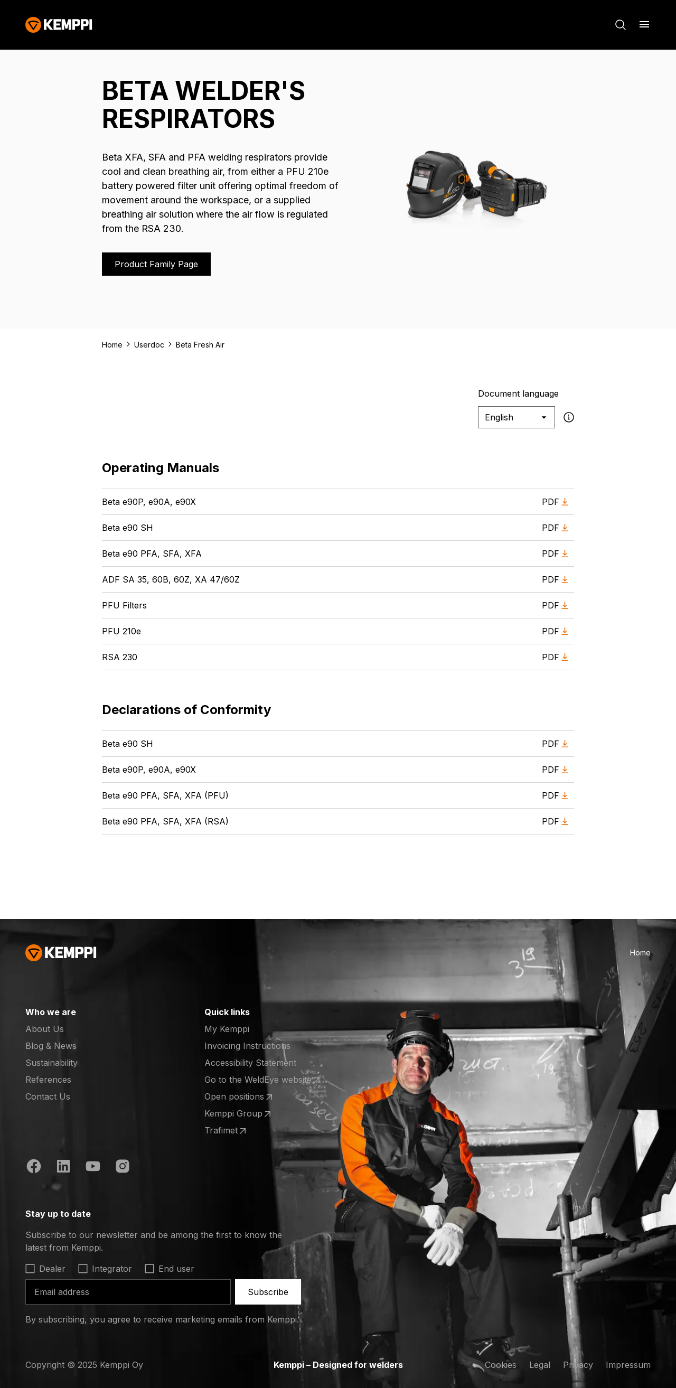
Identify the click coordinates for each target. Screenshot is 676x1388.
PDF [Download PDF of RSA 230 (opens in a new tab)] (557, 657)
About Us (44, 1029)
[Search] (620, 24)
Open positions (245, 1097)
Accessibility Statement (250, 1062)
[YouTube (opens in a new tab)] (92, 1168)
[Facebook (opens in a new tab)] (33, 1168)
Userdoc (149, 344)
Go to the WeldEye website (263, 1080)
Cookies (501, 1364)
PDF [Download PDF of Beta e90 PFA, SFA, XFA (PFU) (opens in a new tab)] (557, 795)
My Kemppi (226, 1029)
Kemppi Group (245, 1114)
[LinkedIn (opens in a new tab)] (63, 1168)
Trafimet (245, 1131)
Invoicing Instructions (247, 1045)
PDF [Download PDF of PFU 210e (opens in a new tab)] (557, 631)
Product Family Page (156, 264)
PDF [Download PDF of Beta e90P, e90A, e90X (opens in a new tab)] (557, 502)
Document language (518, 393)
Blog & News (51, 1045)
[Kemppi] (58, 25)
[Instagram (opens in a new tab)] (122, 1168)
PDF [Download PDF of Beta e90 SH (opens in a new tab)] (557, 527)
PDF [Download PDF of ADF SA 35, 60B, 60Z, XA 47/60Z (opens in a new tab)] (557, 579)
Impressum (628, 1364)
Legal (539, 1364)
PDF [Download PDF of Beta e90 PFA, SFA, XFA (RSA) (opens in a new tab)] (557, 821)
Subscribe (268, 1292)
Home (112, 344)
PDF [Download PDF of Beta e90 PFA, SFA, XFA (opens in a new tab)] (557, 553)
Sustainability (51, 1062)
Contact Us (47, 1096)
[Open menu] (644, 24)
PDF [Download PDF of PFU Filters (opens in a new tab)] (557, 605)
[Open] (171, 1213)
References (48, 1079)
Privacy (578, 1364)
